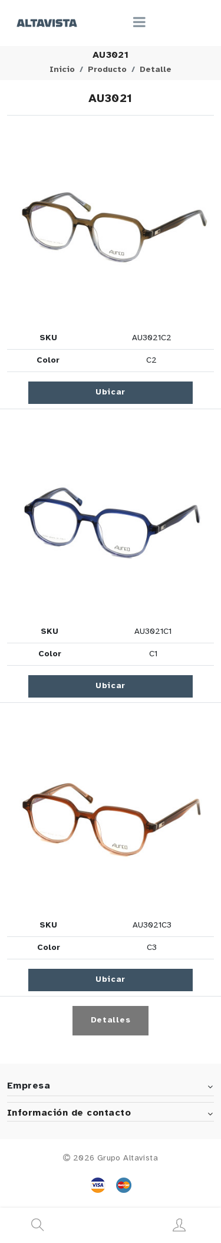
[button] (110, 223)
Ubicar (110, 392)
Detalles (111, 1020)
